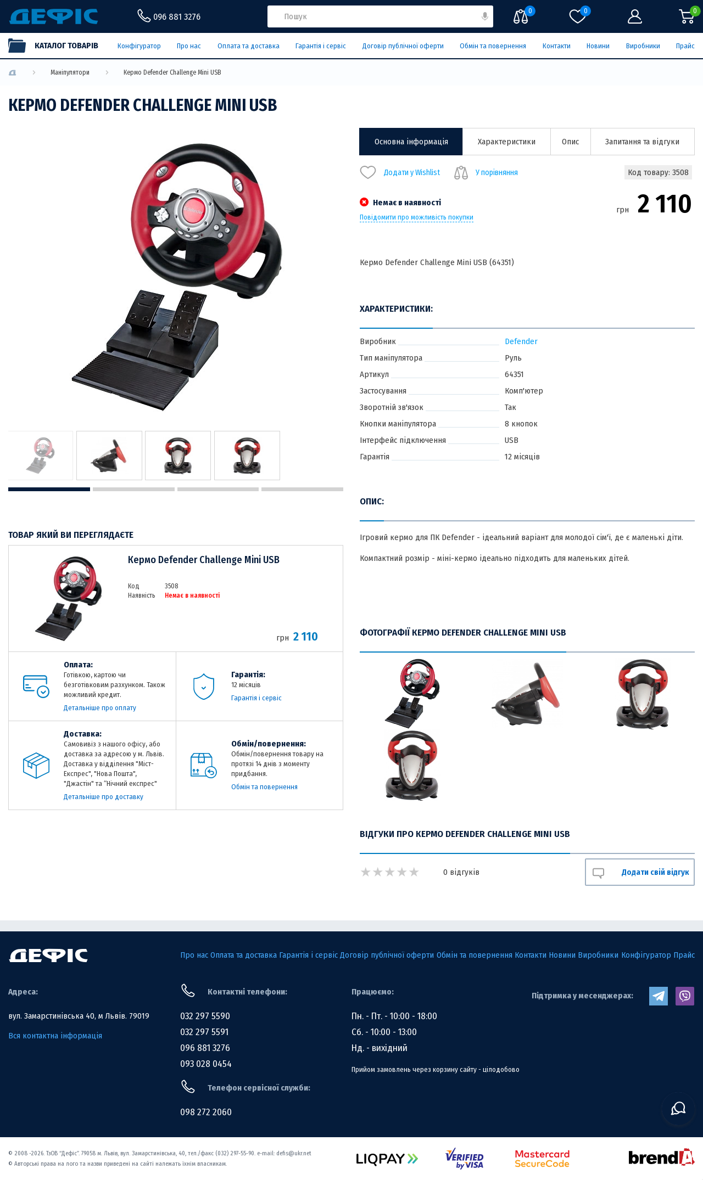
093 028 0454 (206, 1064)
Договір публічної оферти (403, 46)
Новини (598, 46)
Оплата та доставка (248, 46)
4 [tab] (302, 489)
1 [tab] (49, 489)
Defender (521, 341)
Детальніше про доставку (103, 797)
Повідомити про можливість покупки (416, 217)
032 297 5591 (204, 1032)
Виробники (643, 46)
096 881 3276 (205, 1048)
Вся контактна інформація (55, 1036)
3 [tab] (218, 489)
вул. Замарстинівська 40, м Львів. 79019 (78, 1016)
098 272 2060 (206, 1112)
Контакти (557, 46)
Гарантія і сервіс (320, 46)
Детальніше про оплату (100, 708)
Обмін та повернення (493, 46)
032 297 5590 (205, 1016)
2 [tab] (134, 489)
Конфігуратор (139, 46)
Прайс (685, 46)
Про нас (189, 46)
